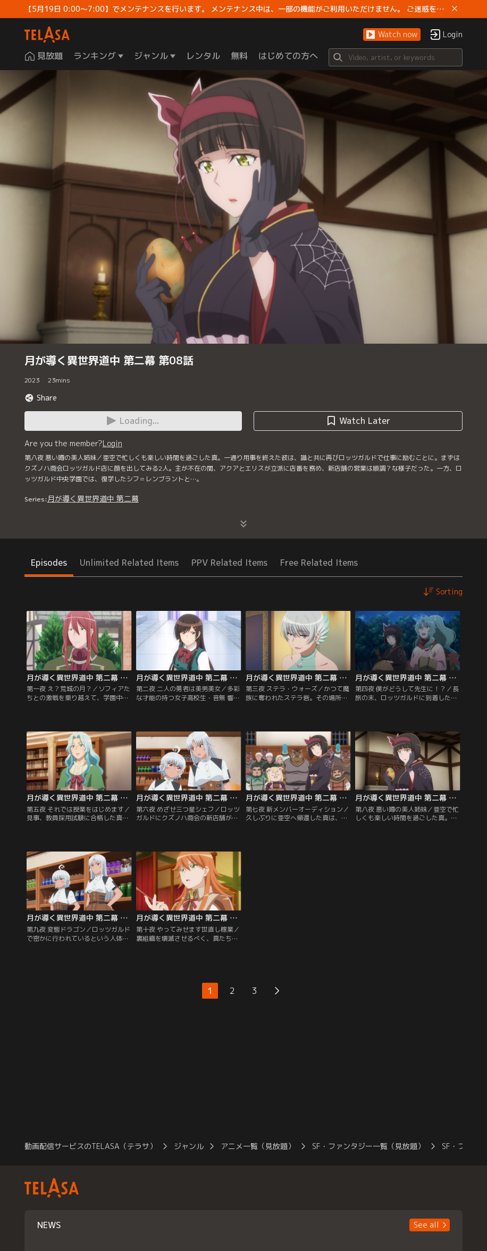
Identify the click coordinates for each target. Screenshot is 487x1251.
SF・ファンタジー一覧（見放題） (368, 1146)
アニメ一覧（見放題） (258, 1146)
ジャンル (189, 1146)
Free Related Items (319, 562)
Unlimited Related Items (129, 562)
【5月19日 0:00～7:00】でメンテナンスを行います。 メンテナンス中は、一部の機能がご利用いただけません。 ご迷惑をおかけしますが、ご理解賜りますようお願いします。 (236, 9)
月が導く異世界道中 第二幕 (93, 498)
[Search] (396, 57)
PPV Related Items (229, 562)
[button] (392, 34)
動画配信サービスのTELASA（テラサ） (90, 1146)
